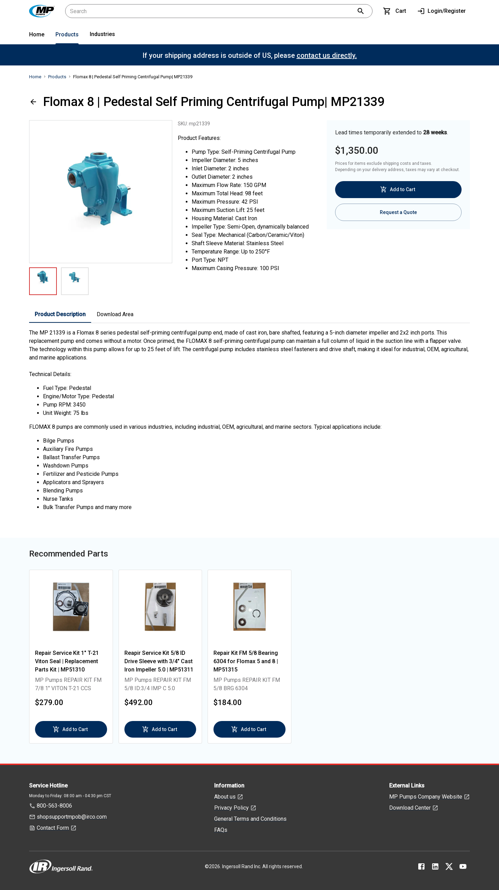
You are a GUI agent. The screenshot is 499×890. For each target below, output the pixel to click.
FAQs (220, 830)
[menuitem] (36, 36)
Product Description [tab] (60, 314)
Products (67, 34)
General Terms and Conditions (250, 819)
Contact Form (53, 828)
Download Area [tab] (115, 314)
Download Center (410, 807)
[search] (361, 11)
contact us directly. (327, 55)
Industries (102, 34)
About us (225, 796)
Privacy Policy (231, 807)
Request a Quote (398, 212)
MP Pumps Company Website (425, 796)
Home (36, 34)
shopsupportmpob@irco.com (72, 816)
